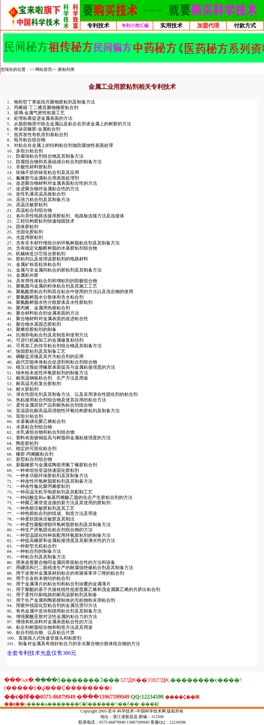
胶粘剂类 (66, 69)
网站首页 (43, 69)
